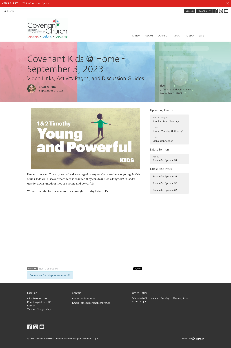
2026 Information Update (36, 3)
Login (95, 338)
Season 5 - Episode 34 (165, 176)
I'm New (135, 35)
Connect (163, 35)
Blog (162, 85)
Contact (189, 11)
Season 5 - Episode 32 (165, 190)
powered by (193, 338)
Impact (177, 35)
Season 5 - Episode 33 (165, 183)
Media (190, 35)
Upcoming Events (161, 110)
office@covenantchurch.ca (95, 302)
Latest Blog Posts (161, 169)
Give (201, 35)
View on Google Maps (39, 309)
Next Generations (48, 268)
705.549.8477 (204, 11)
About (149, 35)
